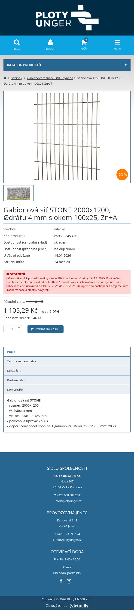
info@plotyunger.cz (68, 501)
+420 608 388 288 (68, 495)
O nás (67, 567)
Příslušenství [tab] (15, 380)
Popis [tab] (11, 352)
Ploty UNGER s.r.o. (79, 599)
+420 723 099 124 (68, 534)
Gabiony (16, 78)
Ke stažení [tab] (14, 371)
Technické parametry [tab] (21, 361)
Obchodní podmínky (67, 573)
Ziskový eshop (67, 605)
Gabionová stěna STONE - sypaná (50, 78)
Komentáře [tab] (15, 389)
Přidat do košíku (45, 329)
